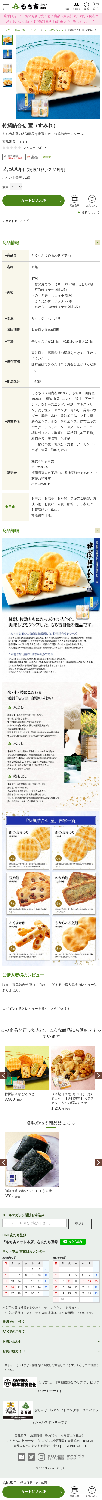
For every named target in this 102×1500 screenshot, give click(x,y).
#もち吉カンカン (54, 30)
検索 (67, 9)
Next (98, 1075)
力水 (56, 1446)
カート (96, 9)
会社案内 (21, 1435)
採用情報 (51, 1435)
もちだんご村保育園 (50, 1440)
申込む (80, 1223)
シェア (24, 220)
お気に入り (92, 205)
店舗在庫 (74, 205)
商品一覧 (20, 30)
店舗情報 (76, 9)
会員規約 (74, 1440)
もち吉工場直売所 (73, 1435)
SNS (86, 9)
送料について (91, 212)
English (88, 1440)
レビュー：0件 (33, 147)
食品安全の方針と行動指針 (32, 1446)
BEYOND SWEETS (75, 1446)
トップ (6, 30)
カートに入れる (33, 201)
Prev (3, 1075)
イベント (35, 30)
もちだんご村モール (20, 1440)
